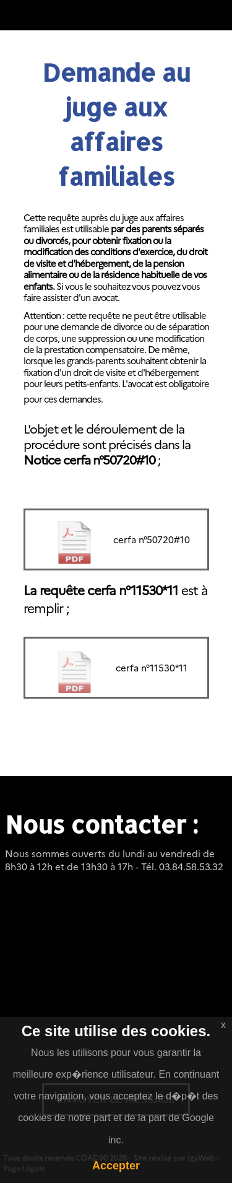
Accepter (116, 1165)
